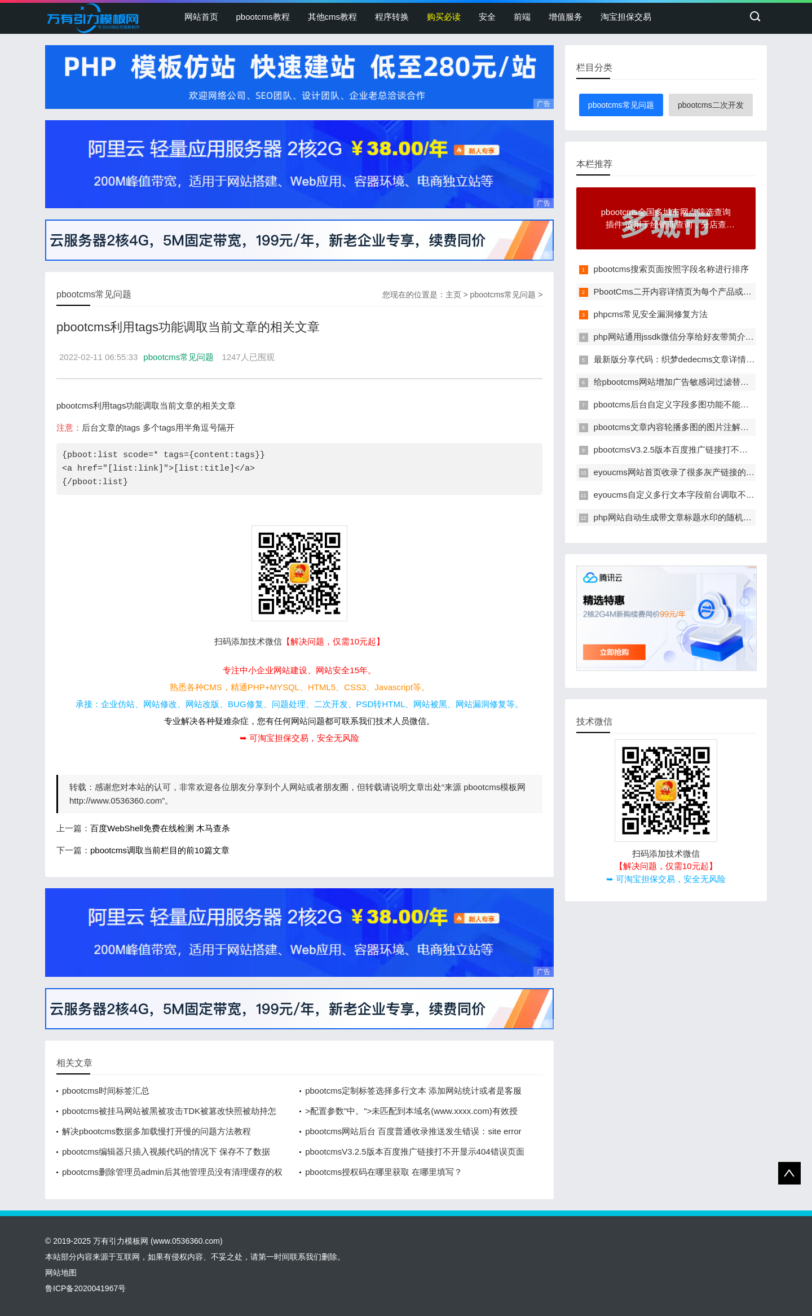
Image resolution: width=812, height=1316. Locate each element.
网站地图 (61, 1272)
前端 (522, 16)
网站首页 (201, 16)
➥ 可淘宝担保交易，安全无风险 (299, 738)
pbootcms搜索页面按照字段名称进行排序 (671, 269)
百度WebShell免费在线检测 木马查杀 (160, 828)
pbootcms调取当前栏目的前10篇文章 (160, 850)
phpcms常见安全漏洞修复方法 (651, 314)
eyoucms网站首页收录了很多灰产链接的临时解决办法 (695, 472)
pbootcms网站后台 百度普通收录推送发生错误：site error (413, 1131)
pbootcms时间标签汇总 (105, 1090)
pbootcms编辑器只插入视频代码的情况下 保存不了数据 (166, 1151)
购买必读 (444, 16)
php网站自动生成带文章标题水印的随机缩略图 (681, 517)
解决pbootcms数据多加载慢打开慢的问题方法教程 (156, 1131)
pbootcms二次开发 (711, 104)
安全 (487, 16)
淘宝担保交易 (626, 16)
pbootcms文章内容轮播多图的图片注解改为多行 (684, 427)
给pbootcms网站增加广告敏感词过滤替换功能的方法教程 (701, 382)
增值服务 (565, 16)
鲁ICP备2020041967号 (85, 1288)
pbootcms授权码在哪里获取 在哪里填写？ (383, 1172)
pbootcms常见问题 (503, 294)
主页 (453, 294)
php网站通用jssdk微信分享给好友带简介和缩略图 (686, 336)
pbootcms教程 (263, 16)
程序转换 (392, 16)
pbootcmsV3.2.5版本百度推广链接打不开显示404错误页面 (414, 1151)
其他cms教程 (333, 16)
